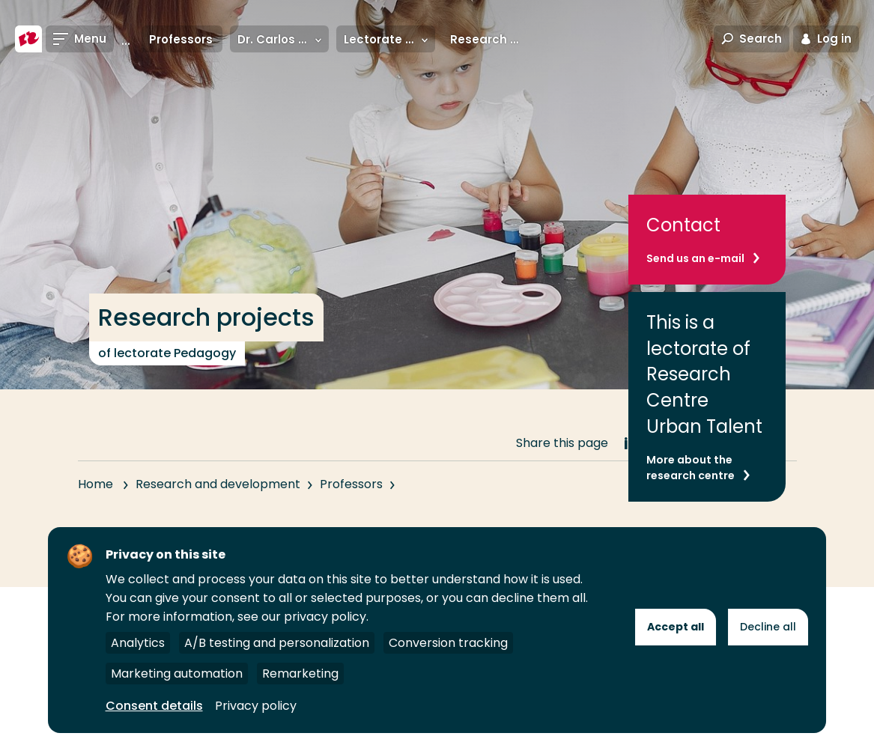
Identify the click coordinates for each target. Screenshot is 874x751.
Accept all (675, 626)
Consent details (154, 705)
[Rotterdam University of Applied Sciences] (28, 38)
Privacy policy (256, 705)
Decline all (768, 626)
